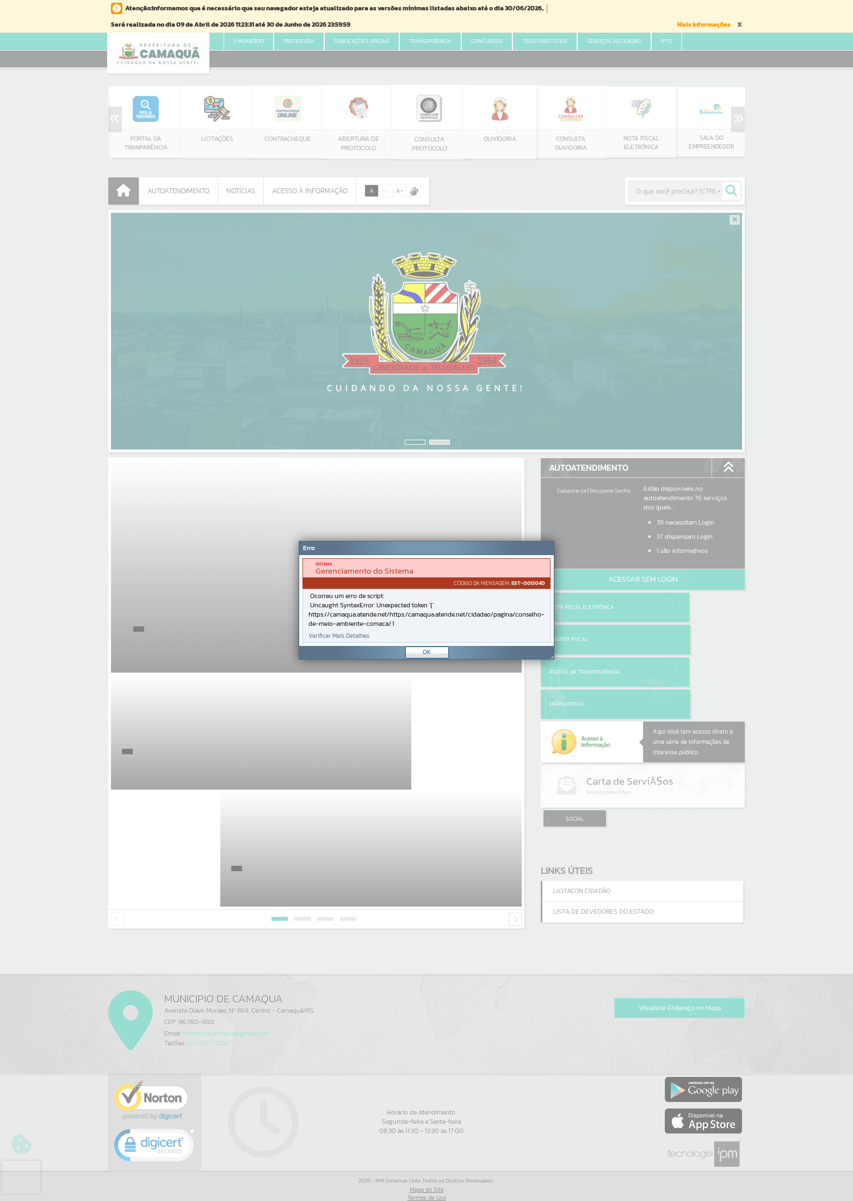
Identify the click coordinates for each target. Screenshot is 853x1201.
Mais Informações (704, 24)
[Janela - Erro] (426, 600)
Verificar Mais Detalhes (338, 636)
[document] (426, 600)
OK (427, 652)
